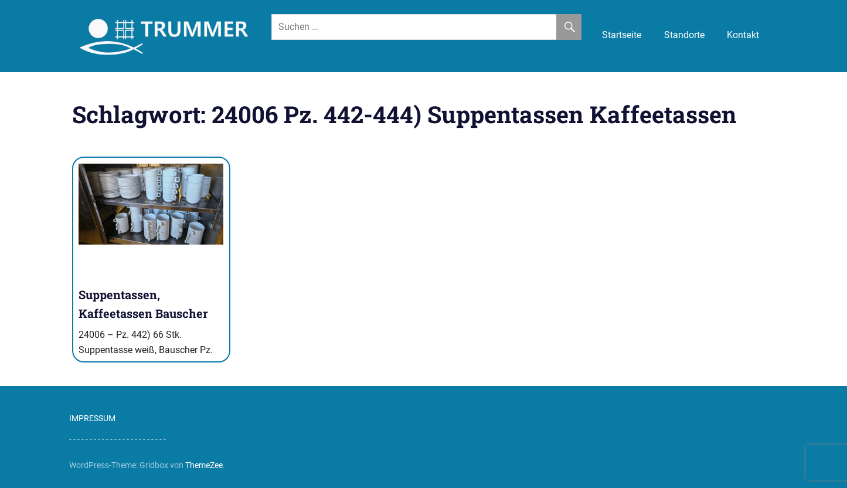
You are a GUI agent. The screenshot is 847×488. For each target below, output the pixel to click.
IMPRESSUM (92, 418)
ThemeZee (204, 465)
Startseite (621, 34)
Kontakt (743, 34)
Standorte (684, 34)
